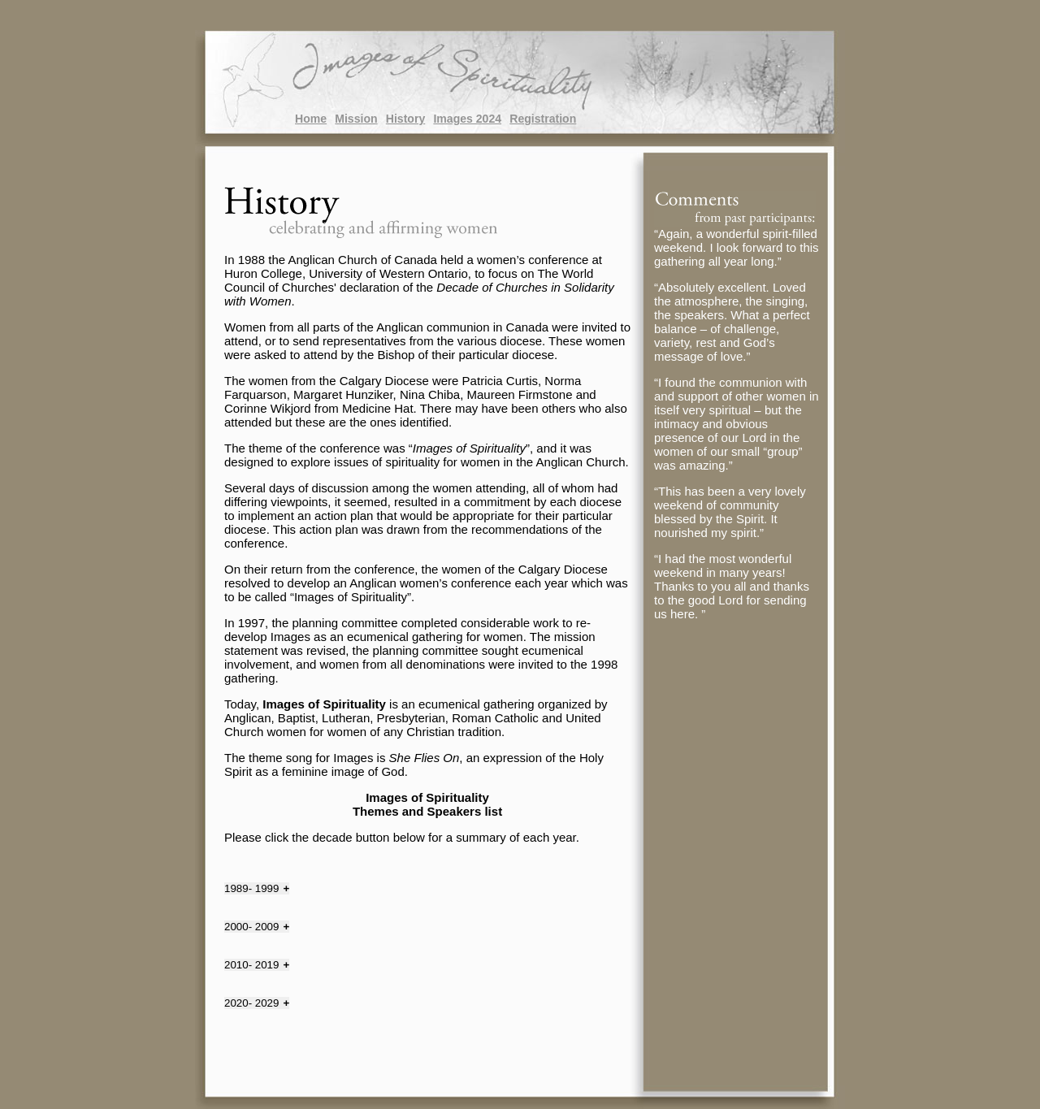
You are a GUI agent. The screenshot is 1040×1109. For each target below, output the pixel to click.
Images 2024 (467, 118)
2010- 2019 (251, 965)
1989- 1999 (251, 888)
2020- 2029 (251, 1003)
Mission (356, 118)
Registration (542, 118)
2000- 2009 (251, 927)
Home (311, 118)
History (405, 118)
